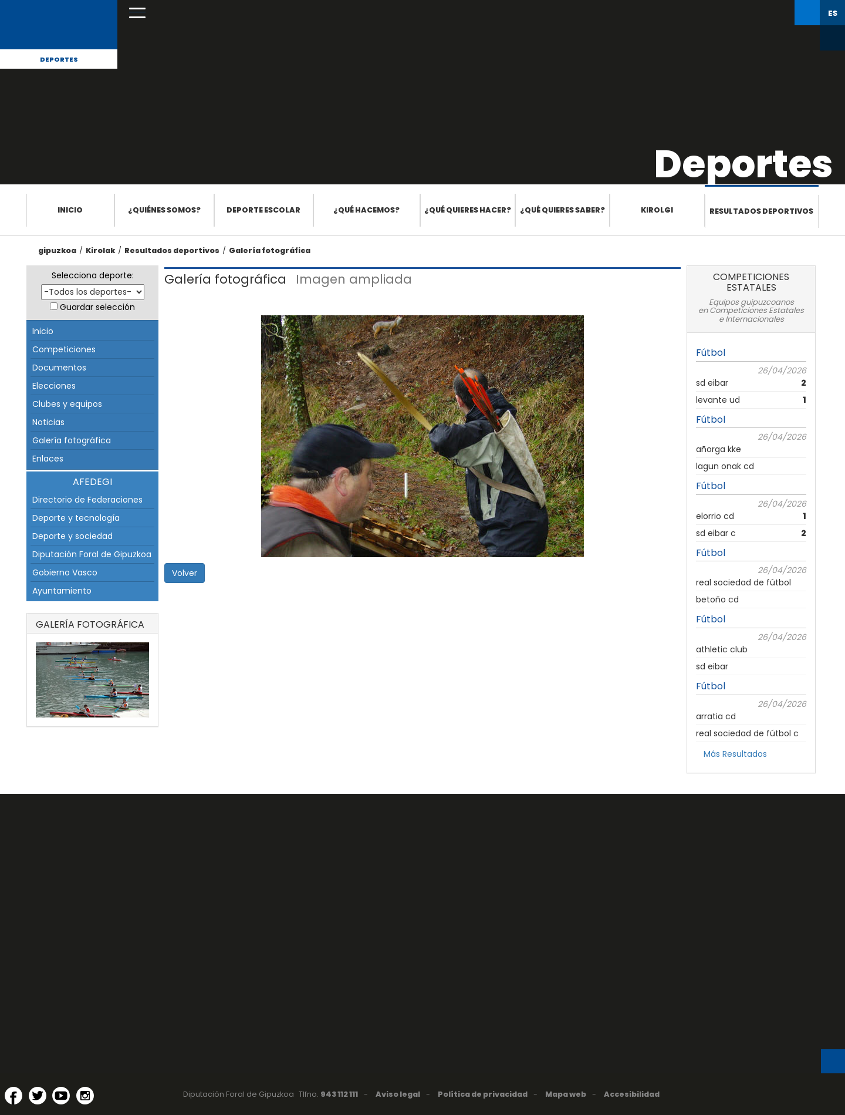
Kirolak (100, 250)
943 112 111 (339, 1094)
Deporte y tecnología (76, 518)
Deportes (59, 59)
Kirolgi (657, 210)
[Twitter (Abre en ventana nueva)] (37, 1095)
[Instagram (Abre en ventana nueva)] (85, 1095)
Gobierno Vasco (64, 572)
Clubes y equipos (67, 404)
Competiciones (64, 349)
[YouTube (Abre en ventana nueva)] (61, 1095)
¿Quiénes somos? (164, 210)
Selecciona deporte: (93, 275)
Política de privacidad (483, 1094)
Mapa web (565, 1094)
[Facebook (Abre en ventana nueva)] (13, 1095)
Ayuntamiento (62, 591)
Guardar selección (97, 307)
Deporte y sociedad (72, 536)
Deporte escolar (263, 210)
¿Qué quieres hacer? (467, 210)
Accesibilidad (632, 1094)
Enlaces (47, 458)
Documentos (59, 367)
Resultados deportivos (761, 211)
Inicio (70, 210)
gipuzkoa (57, 250)
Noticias (48, 422)
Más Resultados (735, 754)
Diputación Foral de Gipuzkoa (91, 554)
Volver (184, 573)
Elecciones (54, 386)
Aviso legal (398, 1094)
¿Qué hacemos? (366, 210)
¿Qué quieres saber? (562, 210)
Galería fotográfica (269, 250)
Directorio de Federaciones (87, 500)
